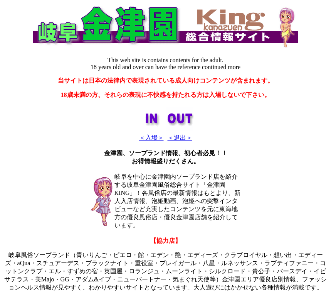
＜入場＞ (151, 137)
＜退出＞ (180, 137)
